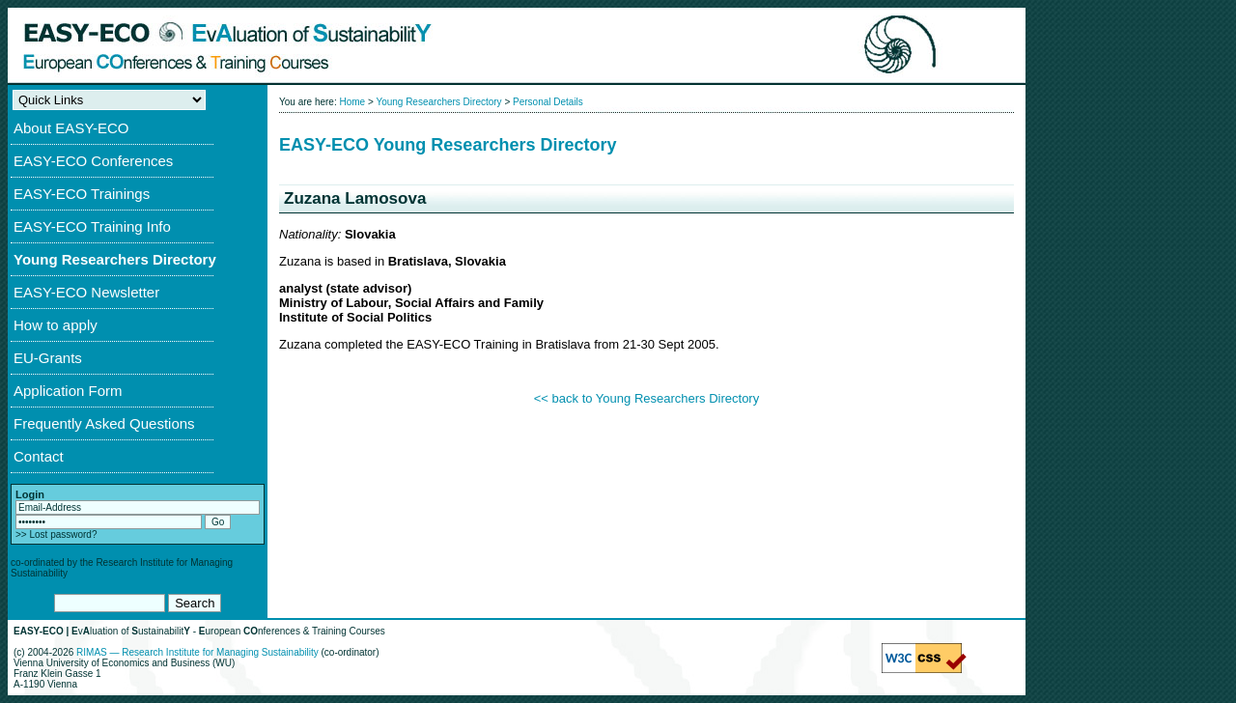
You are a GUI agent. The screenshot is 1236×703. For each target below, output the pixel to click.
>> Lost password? (56, 534)
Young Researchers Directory (115, 259)
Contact (39, 456)
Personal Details (548, 102)
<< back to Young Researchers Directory (646, 398)
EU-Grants (48, 358)
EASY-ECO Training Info (92, 226)
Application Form (68, 390)
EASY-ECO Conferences (93, 161)
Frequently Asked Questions (104, 423)
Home (352, 102)
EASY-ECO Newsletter (86, 292)
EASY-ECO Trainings (82, 193)
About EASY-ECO (71, 128)
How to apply (56, 325)
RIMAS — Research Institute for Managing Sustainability (197, 652)
